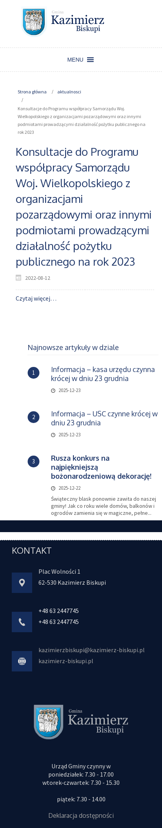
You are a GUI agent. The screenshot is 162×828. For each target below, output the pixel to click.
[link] (63, 21)
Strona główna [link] (32, 92)
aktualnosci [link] (69, 92)
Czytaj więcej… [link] (36, 298)
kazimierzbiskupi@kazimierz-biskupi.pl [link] (91, 650)
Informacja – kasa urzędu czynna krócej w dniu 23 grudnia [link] (103, 374)
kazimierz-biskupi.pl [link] (65, 661)
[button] (75, 59)
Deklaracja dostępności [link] (81, 815)
